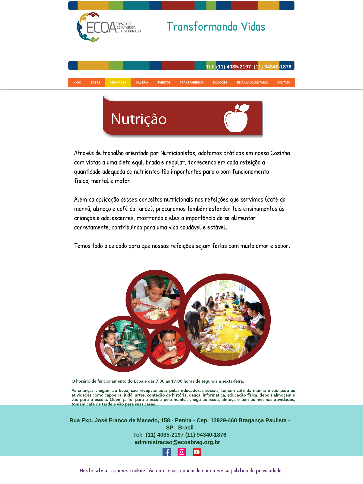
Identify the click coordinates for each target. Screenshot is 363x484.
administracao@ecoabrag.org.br (177, 442)
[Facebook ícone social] (167, 452)
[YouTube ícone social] (197, 452)
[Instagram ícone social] (182, 452)
